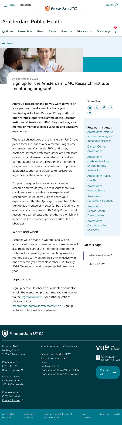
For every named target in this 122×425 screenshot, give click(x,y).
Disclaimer (104, 414)
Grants (65, 31)
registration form (32, 297)
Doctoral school (50, 366)
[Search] (112, 5)
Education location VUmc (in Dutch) (61, 374)
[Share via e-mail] (89, 112)
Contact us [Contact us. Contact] (105, 372)
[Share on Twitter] (96, 107)
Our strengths (105, 31)
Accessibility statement (8, 416)
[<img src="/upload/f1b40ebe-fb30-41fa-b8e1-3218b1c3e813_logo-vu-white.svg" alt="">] (108, 347)
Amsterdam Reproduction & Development (97, 211)
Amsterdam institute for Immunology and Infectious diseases (100, 137)
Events (52, 31)
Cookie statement (87, 416)
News (40, 31)
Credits (116, 414)
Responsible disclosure (29, 416)
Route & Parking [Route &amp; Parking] (11, 370)
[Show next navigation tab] (115, 31)
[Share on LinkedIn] (110, 107)
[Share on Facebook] (103, 107)
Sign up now (97, 264)
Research (23, 31)
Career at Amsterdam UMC (56, 354)
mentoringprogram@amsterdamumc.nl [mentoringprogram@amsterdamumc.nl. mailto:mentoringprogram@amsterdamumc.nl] (37, 306)
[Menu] (8, 5)
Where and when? (100, 255)
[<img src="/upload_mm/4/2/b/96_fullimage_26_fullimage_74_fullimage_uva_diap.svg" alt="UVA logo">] (108, 358)
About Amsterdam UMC (54, 358)
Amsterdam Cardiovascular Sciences (96, 226)
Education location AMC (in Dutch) (60, 370)
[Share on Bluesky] (89, 107)
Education (82, 31)
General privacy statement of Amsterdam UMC (58, 416)
